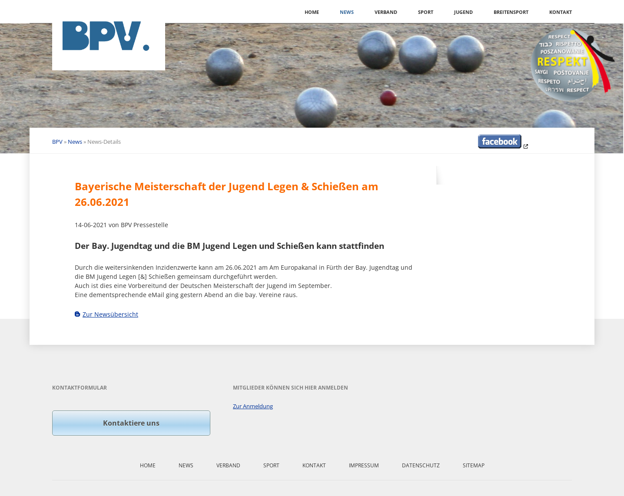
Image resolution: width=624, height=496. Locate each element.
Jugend (463, 12)
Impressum (364, 465)
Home (312, 12)
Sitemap (474, 465)
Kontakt (560, 12)
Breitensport (511, 12)
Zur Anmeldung (253, 406)
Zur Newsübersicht (110, 314)
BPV (57, 141)
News (347, 12)
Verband (386, 12)
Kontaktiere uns (131, 423)
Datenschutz (421, 465)
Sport (425, 12)
